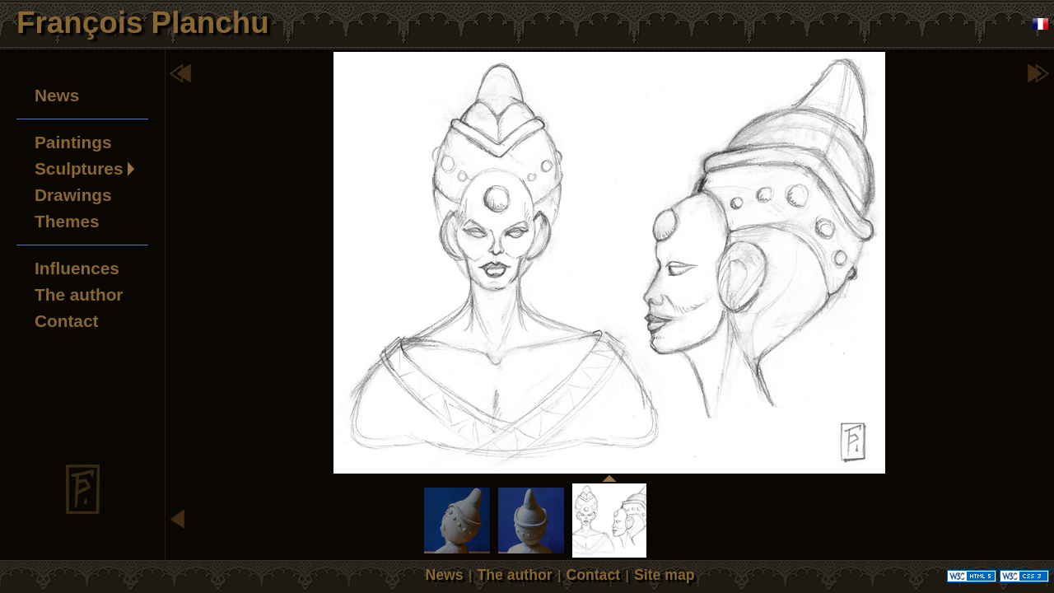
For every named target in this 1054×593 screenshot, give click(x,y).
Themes (67, 221)
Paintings (73, 142)
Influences (77, 268)
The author (79, 294)
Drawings (73, 194)
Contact (66, 320)
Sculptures (79, 168)
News (57, 95)
